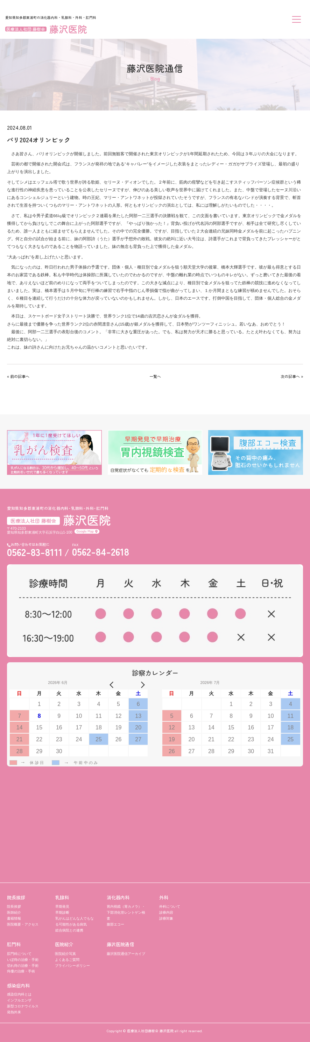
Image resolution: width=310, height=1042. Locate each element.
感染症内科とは (19, 994)
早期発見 (62, 906)
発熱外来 (14, 1012)
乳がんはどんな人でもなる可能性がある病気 (74, 921)
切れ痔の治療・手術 (22, 966)
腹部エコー (115, 924)
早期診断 (62, 912)
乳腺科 (62, 897)
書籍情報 (14, 918)
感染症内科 (18, 985)
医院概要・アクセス (22, 924)
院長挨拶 (16, 897)
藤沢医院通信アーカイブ (126, 954)
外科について (169, 906)
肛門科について (19, 954)
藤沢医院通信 (120, 944)
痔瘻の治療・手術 (21, 971)
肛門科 (14, 944)
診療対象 (166, 918)
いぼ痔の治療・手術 (22, 960)
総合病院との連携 (69, 930)
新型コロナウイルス (22, 1006)
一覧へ (155, 376)
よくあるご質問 (67, 960)
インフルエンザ (19, 1000)
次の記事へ (290, 376)
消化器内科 (118, 897)
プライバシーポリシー (72, 966)
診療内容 (166, 912)
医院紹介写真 (65, 954)
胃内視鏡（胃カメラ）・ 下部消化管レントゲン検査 (126, 912)
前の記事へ (19, 376)
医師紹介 (14, 912)
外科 (163, 897)
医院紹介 (64, 944)
